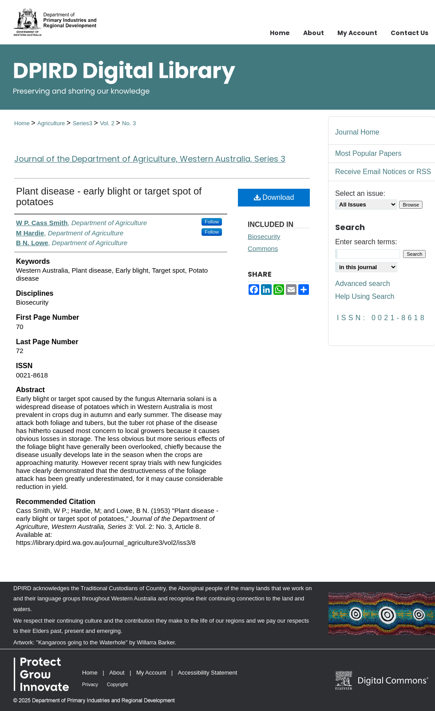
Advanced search (362, 283)
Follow (212, 221)
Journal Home (357, 132)
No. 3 (129, 123)
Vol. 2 (108, 123)
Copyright (117, 684)
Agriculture (52, 123)
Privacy (90, 684)
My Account (151, 672)
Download (274, 197)
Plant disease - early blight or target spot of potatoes (109, 196)
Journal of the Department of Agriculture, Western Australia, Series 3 (149, 158)
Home (22, 123)
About (116, 672)
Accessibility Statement (207, 672)
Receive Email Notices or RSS (383, 171)
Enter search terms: (366, 242)
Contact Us (409, 32)
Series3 (83, 123)
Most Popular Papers (368, 153)
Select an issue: (360, 193)
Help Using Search (364, 296)
